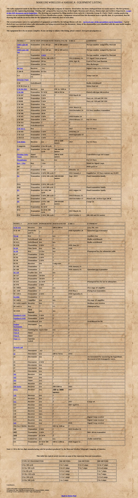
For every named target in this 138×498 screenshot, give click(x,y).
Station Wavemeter (17, 325)
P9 (18, 202)
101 (14, 374)
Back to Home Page (69, 496)
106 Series (17, 387)
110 (15, 395)
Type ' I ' (17, 339)
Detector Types (23, 80)
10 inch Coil (18, 347)
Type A (16, 330)
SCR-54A (17, 228)
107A (15, 390)
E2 (18, 149)
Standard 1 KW (19, 315)
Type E (16, 336)
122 (14, 423)
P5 (18, 190)
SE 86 (15, 251)
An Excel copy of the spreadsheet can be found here (102, 22)
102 (14, 377)
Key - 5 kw (21, 163)
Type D (16, 333)
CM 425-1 (21, 129)
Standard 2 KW (19, 318)
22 (14, 354)
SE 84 (15, 248)
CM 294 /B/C (22, 89)
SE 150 (16, 272)
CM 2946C (21, 142)
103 (14, 380)
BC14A (20, 68)
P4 (18, 176)
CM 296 (20, 92)
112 (15, 402)
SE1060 (16, 297)
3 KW (43, 55)
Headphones (22, 160)
